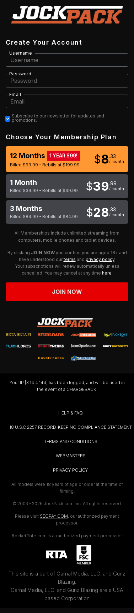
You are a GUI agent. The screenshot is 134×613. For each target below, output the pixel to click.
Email (15, 94)
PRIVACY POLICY (70, 470)
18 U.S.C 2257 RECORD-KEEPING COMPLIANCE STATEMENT (70, 427)
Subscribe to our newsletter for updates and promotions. (58, 118)
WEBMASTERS (71, 455)
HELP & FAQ (70, 413)
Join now (67, 291)
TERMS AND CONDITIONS (70, 441)
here (107, 273)
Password (20, 73)
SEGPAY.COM (54, 516)
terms (70, 259)
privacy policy (100, 259)
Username (20, 53)
